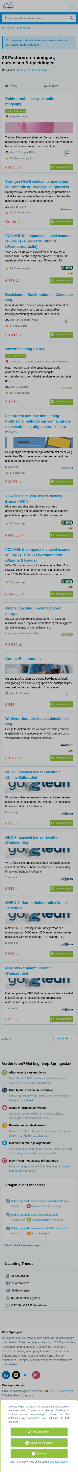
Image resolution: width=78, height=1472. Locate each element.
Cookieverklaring (59, 1461)
